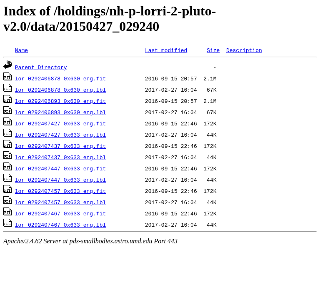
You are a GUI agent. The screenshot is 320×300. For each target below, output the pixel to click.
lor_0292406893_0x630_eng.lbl (60, 112)
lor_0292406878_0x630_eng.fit (60, 78)
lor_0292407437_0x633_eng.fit (60, 146)
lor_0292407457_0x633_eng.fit (60, 191)
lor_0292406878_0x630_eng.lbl (60, 89)
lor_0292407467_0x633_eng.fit (60, 213)
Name (21, 50)
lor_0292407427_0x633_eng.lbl (60, 134)
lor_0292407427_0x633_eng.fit (60, 123)
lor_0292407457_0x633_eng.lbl (60, 202)
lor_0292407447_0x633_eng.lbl (60, 179)
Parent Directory (41, 67)
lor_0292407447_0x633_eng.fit (60, 168)
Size (213, 50)
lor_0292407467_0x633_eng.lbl (60, 224)
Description (244, 50)
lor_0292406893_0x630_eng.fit (60, 101)
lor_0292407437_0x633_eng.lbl (60, 157)
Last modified (166, 50)
